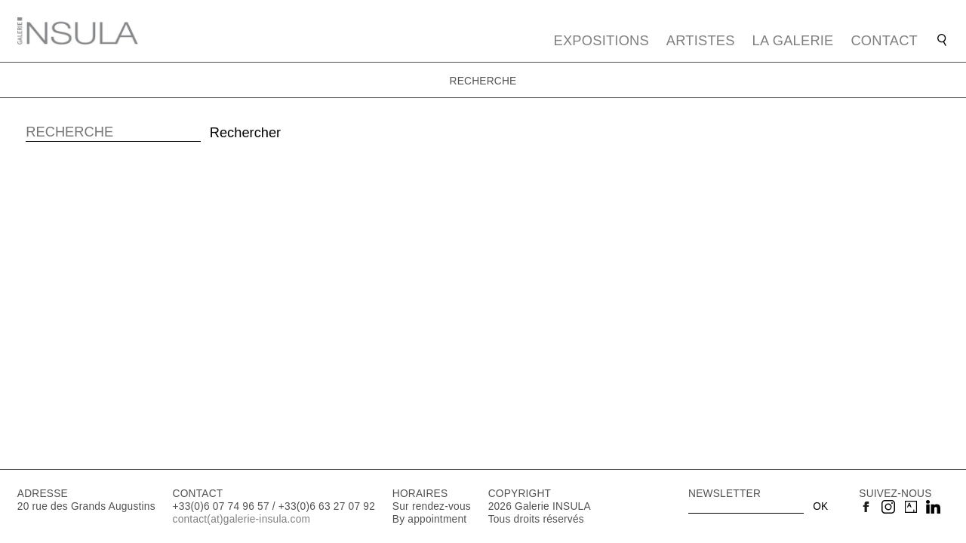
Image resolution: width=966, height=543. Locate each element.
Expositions (601, 40)
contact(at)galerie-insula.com (242, 519)
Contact (884, 40)
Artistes (700, 40)
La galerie (793, 40)
